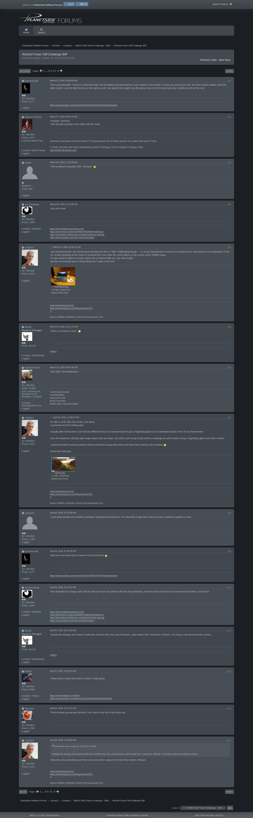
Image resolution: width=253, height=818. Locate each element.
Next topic (225, 60)
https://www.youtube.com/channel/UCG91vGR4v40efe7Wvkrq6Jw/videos (84, 106)
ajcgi (28, 163)
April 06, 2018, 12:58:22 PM (66, 418)
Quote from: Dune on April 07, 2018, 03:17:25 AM (75, 747)
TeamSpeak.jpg (60, 287)
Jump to (175, 808)
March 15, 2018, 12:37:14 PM (64, 327)
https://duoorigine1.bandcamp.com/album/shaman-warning (77, 235)
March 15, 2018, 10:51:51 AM (67, 248)
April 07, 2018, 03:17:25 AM (63, 631)
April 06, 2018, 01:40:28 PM (63, 552)
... (47, 71)
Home (26, 31)
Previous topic (208, 60)
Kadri (28, 672)
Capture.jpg (58, 473)
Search (41, 31)
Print (230, 72)
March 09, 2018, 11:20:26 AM (63, 163)
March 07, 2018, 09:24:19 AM (63, 117)
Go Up (23, 792)
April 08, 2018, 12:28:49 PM (63, 741)
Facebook (135, 815)
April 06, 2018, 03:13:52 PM (63, 588)
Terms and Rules (207, 815)
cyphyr (29, 248)
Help (197, 815)
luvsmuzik (31, 81)
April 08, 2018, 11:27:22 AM (63, 709)
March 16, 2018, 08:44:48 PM (64, 368)
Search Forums (222, 4)
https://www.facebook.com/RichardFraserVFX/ (71, 309)
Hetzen (29, 709)
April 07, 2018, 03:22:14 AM (63, 672)
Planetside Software (114, 815)
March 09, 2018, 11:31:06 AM (63, 205)
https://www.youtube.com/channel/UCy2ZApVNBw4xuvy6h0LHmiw (81, 699)
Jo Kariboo (32, 205)
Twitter (127, 815)
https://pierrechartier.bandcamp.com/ (67, 229)
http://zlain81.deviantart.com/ (63, 151)
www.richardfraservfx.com (62, 306)
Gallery (53, 352)
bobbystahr (32, 368)
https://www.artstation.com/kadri (65, 696)
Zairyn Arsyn (33, 117)
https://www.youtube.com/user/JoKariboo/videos (72, 238)
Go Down (25, 72)
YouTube (144, 815)
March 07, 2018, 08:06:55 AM (63, 81)
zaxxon (29, 513)
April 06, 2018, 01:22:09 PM (63, 513)
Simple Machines (53, 815)
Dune (28, 327)
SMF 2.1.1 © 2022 (37, 815)
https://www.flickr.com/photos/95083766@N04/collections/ (77, 232)
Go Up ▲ (219, 815)
